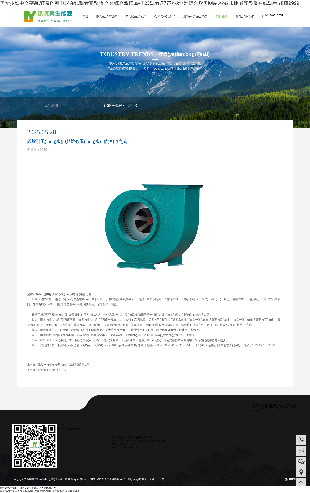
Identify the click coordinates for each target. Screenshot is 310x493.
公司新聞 (51, 105)
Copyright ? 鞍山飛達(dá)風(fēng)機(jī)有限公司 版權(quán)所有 (49, 479)
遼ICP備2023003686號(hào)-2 (107, 479)
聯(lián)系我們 (245, 16)
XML (152, 479)
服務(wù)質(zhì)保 (195, 16)
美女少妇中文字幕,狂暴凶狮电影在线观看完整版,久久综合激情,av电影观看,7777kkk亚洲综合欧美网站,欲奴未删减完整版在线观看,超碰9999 (149, 3)
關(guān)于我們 (106, 16)
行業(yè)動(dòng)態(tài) (120, 105)
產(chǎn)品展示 (135, 16)
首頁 (85, 16)
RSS (161, 479)
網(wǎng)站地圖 (137, 479)
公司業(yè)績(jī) (164, 16)
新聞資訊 (221, 16)
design (291, 480)
